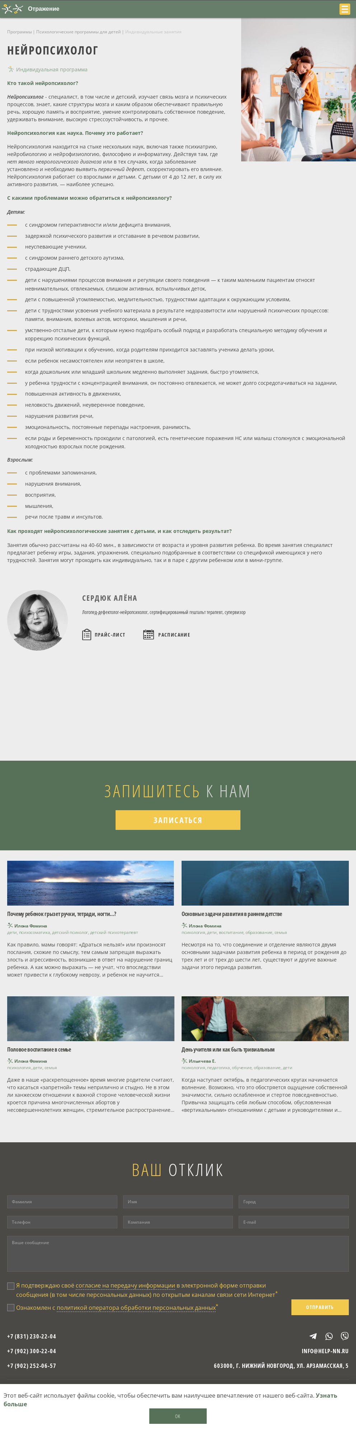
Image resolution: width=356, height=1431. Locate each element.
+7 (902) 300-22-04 (31, 1351)
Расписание (174, 634)
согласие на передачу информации (125, 1285)
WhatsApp (326, 1336)
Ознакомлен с (117, 1307)
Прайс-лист (110, 634)
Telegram (310, 1336)
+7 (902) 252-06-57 (31, 1366)
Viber (341, 1336)
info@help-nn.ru (325, 1351)
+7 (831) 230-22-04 (31, 1336)
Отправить (320, 1307)
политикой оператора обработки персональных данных (136, 1308)
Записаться (178, 819)
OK (178, 1416)
